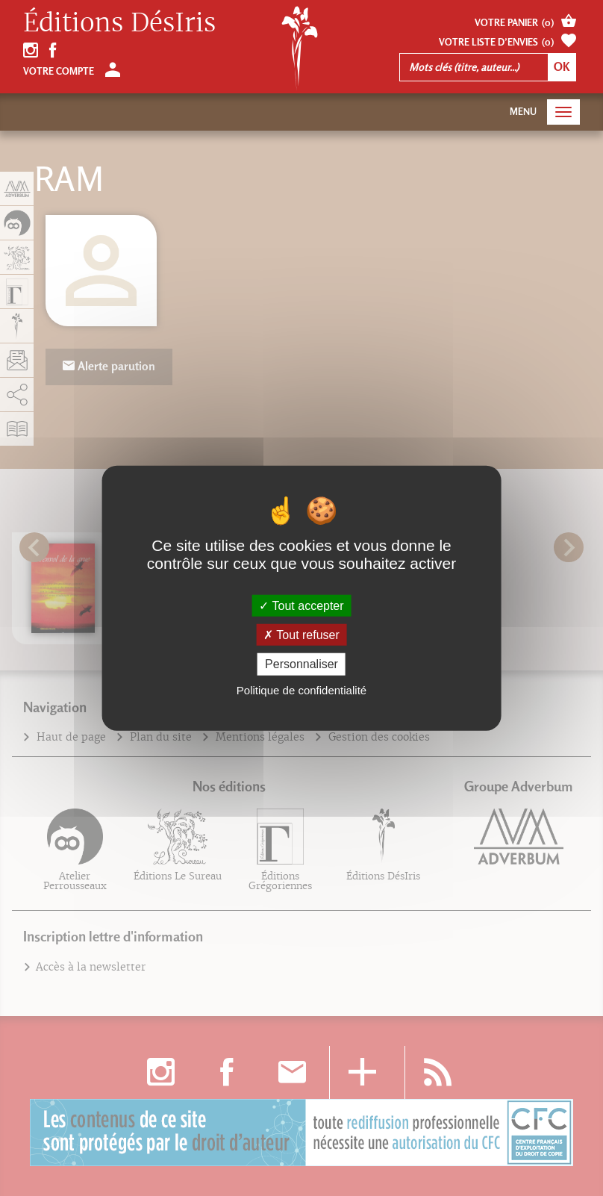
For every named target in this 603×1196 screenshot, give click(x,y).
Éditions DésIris (119, 23)
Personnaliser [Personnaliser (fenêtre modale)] (301, 664)
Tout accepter (301, 605)
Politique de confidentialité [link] (301, 689)
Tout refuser (301, 635)
